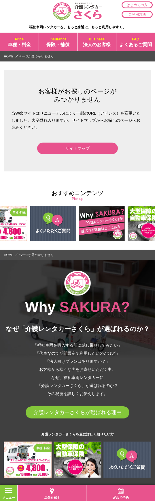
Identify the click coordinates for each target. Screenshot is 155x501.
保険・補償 (58, 42)
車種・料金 (19, 42)
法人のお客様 (97, 42)
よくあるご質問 (135, 42)
